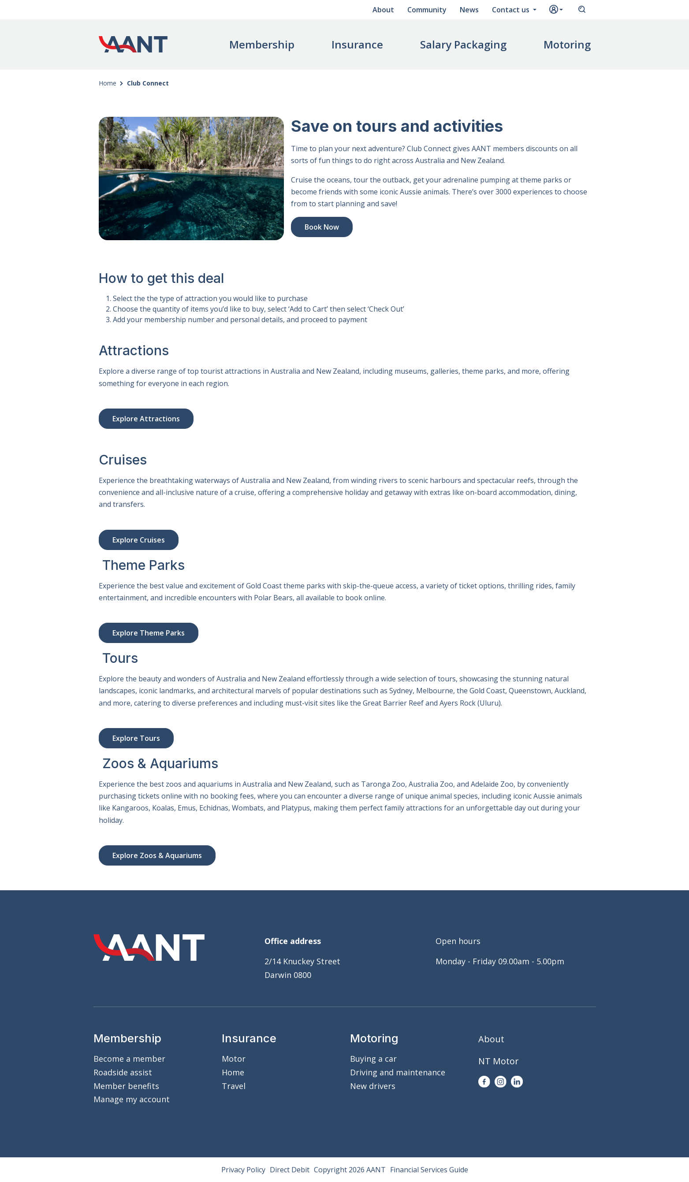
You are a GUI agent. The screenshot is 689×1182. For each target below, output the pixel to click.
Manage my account (131, 1099)
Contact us (511, 10)
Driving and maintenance (397, 1072)
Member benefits (126, 1086)
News (469, 10)
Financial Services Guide (429, 1170)
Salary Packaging (463, 44)
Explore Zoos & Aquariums (157, 855)
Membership (261, 44)
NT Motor (498, 1061)
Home (107, 83)
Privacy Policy (243, 1170)
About (383, 10)
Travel (234, 1086)
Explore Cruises (138, 540)
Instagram (501, 1082)
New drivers (372, 1086)
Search (582, 9)
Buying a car (373, 1058)
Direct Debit (289, 1170)
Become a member (129, 1058)
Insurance (357, 44)
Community (427, 10)
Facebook (484, 1082)
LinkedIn (517, 1082)
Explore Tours (136, 738)
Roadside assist (122, 1072)
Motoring (567, 44)
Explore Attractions (146, 419)
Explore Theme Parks (148, 633)
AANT (133, 44)
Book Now (322, 227)
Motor (234, 1058)
